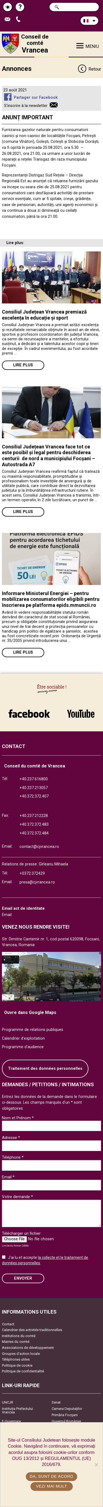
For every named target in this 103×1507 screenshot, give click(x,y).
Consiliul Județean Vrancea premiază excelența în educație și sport (44, 315)
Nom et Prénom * (18, 1117)
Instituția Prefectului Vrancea (17, 1410)
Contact (8, 1324)
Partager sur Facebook (36, 97)
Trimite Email (9, 19)
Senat (56, 1402)
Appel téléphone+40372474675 (19, 19)
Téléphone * (13, 1157)
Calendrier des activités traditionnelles (32, 1330)
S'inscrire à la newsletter (26, 105)
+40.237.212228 (34, 815)
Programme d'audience (23, 1047)
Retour (89, 69)
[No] (96, 1464)
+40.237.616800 (34, 779)
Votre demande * (17, 1196)
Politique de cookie (17, 1365)
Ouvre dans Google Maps (30, 1012)
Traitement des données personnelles (45, 1068)
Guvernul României (66, 1421)
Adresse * (11, 1137)
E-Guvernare (11, 1421)
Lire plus (23, 365)
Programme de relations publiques (32, 1029)
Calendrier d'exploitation (23, 1038)
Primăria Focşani (65, 1415)
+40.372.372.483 (34, 824)
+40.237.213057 (34, 788)
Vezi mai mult (51, 1486)
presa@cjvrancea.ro (37, 882)
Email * (8, 1177)
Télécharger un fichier (21, 1233)
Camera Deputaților (67, 1409)
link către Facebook (29, 713)
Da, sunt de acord (51, 1476)
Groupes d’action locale (21, 1354)
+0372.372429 (32, 873)
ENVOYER (23, 1278)
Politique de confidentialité (23, 1371)
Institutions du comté (18, 1336)
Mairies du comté (15, 1342)
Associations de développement (28, 1348)
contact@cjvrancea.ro (39, 846)
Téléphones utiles (16, 1359)
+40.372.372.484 (34, 833)
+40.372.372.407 (34, 796)
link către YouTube (81, 713)
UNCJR (7, 1402)
